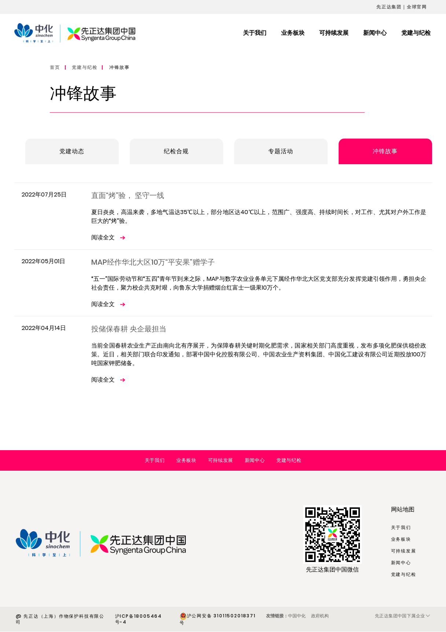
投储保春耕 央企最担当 (129, 329)
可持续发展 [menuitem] (334, 33)
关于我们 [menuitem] (254, 33)
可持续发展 (220, 460)
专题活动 (281, 151)
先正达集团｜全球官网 (401, 7)
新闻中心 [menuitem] (375, 33)
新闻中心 (255, 460)
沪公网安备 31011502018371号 (218, 619)
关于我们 (155, 460)
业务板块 (186, 460)
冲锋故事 (119, 67)
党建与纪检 (84, 67)
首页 (55, 67)
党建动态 (72, 151)
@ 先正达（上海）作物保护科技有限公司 (60, 619)
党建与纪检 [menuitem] (416, 33)
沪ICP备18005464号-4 (138, 619)
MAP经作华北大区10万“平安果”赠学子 (153, 262)
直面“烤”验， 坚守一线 (128, 195)
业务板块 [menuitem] (293, 33)
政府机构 (320, 616)
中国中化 (297, 616)
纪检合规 (176, 151)
